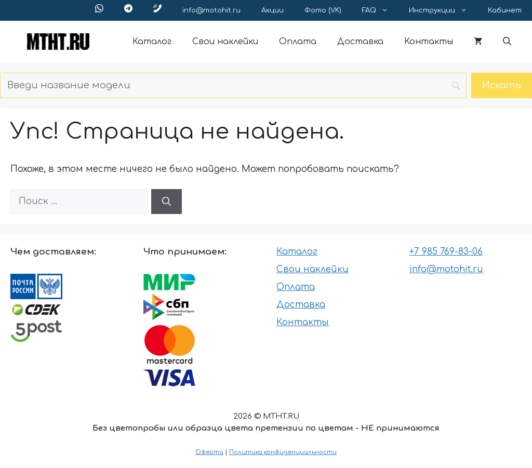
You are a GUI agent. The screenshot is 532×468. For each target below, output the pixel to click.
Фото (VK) (322, 10)
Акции (272, 10)
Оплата (297, 41)
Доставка (360, 41)
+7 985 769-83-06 (446, 252)
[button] (507, 41)
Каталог (151, 41)
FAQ (380, 10)
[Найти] (166, 201)
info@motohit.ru (211, 10)
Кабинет (505, 10)
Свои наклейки (225, 41)
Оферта (209, 452)
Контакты (428, 41)
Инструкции (443, 10)
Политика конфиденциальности (283, 452)
